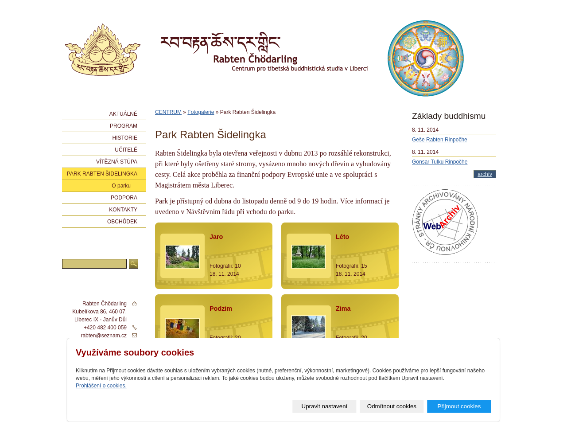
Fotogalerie (200, 112)
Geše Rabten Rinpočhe (439, 140)
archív (485, 174)
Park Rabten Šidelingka (102, 174)
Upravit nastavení (325, 406)
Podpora (124, 198)
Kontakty (123, 210)
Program (123, 126)
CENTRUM (168, 112)
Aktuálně (123, 114)
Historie (125, 138)
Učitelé (126, 150)
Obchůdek (122, 222)
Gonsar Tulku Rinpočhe (439, 162)
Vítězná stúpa (116, 162)
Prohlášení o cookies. (101, 386)
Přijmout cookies (459, 406)
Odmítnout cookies (391, 406)
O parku (121, 186)
